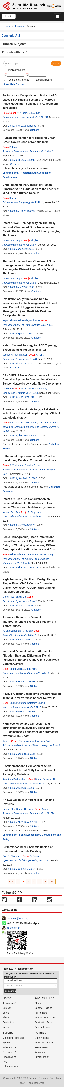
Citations (34, 130)
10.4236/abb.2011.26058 (21, 753)
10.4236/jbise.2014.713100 (22, 478)
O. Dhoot (31, 856)
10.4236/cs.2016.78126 (20, 363)
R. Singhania (31, 512)
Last (52, 881)
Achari (41, 809)
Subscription (9, 1047)
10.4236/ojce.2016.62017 (21, 869)
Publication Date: (16, 70)
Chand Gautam (14, 703)
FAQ (5, 1061)
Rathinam (11, 388)
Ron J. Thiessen (24, 809)
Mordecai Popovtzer (49, 422)
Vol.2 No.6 (54, 745)
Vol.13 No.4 (37, 202)
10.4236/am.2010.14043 (21, 249)
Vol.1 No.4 (31, 244)
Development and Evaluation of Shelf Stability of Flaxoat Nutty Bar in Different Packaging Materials (29, 770)
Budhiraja (11, 422)
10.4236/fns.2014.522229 (21, 525)
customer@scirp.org (17, 918)
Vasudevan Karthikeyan (15, 354)
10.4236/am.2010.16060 (21, 287)
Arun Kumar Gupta (13, 240)
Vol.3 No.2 (46, 325)
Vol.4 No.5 (38, 783)
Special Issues (42, 1027)
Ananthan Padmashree (15, 779)
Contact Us (8, 1022)
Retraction (40, 1052)
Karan (9, 198)
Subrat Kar (34, 113)
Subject (7, 1008)
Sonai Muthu (13, 668)
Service (8, 1032)
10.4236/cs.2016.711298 (21, 397)
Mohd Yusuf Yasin (12, 596)
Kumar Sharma (39, 779)
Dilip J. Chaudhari (12, 856)
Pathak (10, 147)
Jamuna (36, 354)
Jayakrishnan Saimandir (15, 320)
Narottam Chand (36, 703)
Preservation (41, 1047)
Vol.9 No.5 (35, 707)
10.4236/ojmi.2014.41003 (21, 681)
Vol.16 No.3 (23, 563)
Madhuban (38, 320)
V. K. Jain (22, 113)
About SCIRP (44, 998)
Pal (8, 554)
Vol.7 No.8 (31, 359)
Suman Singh (47, 554)
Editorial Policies (43, 1008)
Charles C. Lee (33, 465)
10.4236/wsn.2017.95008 (21, 711)
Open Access (42, 1037)
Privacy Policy (42, 1057)
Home (8, 26)
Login (8, 16)
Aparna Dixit (43, 741)
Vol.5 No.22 (39, 516)
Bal (28, 596)
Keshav (10, 741)
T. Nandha (31, 630)
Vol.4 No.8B (47, 813)
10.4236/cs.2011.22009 (20, 605)
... (39, 881)
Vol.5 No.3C (41, 117)
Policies (40, 1032)
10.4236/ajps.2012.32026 (21, 333)
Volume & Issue (11, 1066)
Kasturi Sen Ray (11, 512)
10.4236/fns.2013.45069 (21, 787)
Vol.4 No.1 (31, 635)
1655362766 (13, 928)
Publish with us (14, 52)
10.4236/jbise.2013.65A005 (22, 435)
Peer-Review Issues (45, 1017)
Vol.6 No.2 (44, 860)
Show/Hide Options (13, 84)
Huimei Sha (9, 809)
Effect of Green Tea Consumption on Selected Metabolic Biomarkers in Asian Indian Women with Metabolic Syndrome (29, 503)
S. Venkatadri (13, 465)
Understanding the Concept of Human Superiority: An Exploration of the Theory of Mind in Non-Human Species (31, 188)
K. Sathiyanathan (12, 630)
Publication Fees (43, 1022)
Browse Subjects (15, 44)
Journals (19, 26)
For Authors (41, 1012)
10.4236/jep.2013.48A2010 (22, 822)
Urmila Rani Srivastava (26, 554)
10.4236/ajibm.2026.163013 (23, 567)
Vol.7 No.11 (32, 393)
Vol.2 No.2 (31, 601)
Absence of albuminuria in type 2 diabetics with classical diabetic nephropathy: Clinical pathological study (31, 413)
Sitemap (7, 1017)
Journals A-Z (9, 1003)
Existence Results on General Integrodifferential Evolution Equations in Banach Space (29, 621)
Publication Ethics (44, 1042)
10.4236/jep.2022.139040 (21, 159)
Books (6, 1012)
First (11, 881)
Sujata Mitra (30, 668)
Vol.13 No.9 (47, 151)
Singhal (31, 240)
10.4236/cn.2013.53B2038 (22, 125)
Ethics (38, 1003)
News (6, 1027)
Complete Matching (19, 79)
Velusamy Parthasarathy (34, 388)
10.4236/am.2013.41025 (21, 639)
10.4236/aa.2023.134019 (21, 211)
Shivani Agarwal (27, 741)
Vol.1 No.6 (31, 282)
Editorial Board (44, 79)
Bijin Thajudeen (29, 422)
